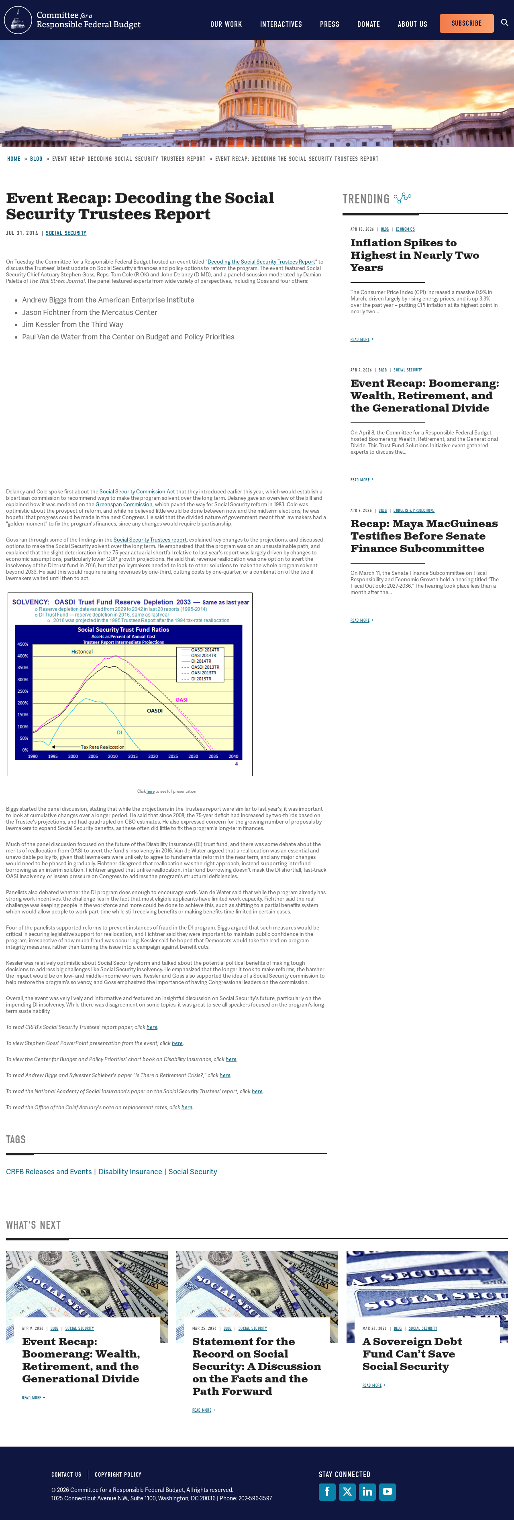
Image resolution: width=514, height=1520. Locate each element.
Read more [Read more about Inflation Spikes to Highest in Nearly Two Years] (360, 339)
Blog (36, 158)
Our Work (226, 24)
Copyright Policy (118, 1474)
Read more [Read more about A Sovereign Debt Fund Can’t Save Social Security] (372, 1385)
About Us (413, 24)
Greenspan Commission (124, 504)
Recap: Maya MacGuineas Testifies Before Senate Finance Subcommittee (424, 536)
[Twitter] (347, 1492)
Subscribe (467, 23)
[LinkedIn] (367, 1492)
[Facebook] (327, 1492)
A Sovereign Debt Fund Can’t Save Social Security (412, 1354)
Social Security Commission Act (137, 492)
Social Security (66, 233)
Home (13, 158)
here (151, 791)
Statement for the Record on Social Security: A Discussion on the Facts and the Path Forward (256, 1367)
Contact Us (66, 1474)
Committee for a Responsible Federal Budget (72, 20)
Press (330, 24)
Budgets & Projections (414, 510)
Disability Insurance (130, 1171)
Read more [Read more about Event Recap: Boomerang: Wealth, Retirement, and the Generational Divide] (360, 480)
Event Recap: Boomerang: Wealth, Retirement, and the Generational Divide (425, 396)
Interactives (281, 24)
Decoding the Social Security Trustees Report (261, 262)
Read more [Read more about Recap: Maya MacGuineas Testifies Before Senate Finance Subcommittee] (360, 620)
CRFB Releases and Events (49, 1171)
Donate (368, 24)
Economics (405, 229)
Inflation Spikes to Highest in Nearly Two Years (415, 255)
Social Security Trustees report (150, 540)
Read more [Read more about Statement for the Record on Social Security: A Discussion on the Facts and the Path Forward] (202, 1410)
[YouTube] (387, 1492)
